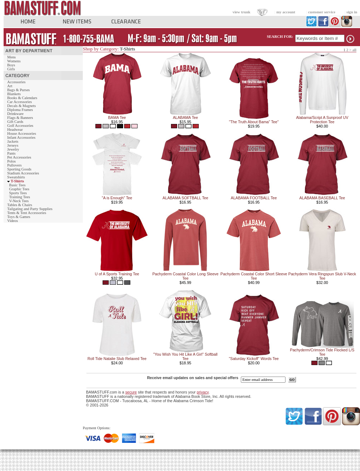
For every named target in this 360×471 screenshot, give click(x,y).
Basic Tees (17, 185)
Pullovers (14, 165)
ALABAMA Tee (185, 117)
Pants (11, 153)
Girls (11, 69)
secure (131, 392)
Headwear (15, 130)
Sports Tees (18, 193)
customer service (322, 12)
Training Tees (19, 197)
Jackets (12, 141)
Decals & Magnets (21, 106)
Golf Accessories (20, 126)
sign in (351, 12)
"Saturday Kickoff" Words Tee (254, 358)
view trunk (241, 12)
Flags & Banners (20, 118)
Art (9, 86)
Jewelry (13, 149)
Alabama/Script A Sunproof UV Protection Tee (322, 119)
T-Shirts (17, 181)
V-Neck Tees (19, 201)
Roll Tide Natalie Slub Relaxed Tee (117, 358)
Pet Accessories (19, 157)
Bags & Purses (18, 90)
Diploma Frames (20, 110)
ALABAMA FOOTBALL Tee (254, 198)
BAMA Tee (117, 117)
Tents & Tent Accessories (26, 213)
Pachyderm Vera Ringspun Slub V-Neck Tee (322, 276)
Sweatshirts (16, 177)
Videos (12, 221)
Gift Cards (15, 122)
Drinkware (15, 114)
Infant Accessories (21, 137)
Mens (11, 57)
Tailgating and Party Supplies (30, 209)
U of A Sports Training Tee (117, 274)
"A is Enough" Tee (117, 198)
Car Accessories (19, 102)
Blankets (14, 94)
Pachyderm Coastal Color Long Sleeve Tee (185, 276)
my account (285, 12)
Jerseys (12, 145)
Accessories (16, 82)
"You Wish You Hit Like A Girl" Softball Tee (185, 356)
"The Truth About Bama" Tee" (254, 122)
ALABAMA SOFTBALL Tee (185, 198)
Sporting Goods (19, 169)
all (354, 50)
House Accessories (21, 133)
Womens (14, 61)
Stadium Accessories (23, 173)
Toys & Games (18, 217)
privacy (202, 392)
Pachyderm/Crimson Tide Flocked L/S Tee (322, 352)
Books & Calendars (22, 98)
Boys (11, 65)
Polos (11, 161)
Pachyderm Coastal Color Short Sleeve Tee (253, 276)
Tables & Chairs (19, 205)
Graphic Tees (19, 189)
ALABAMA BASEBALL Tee (322, 198)
